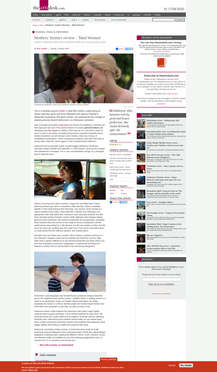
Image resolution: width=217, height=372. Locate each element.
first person (99, 19)
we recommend (118, 19)
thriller (62, 110)
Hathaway (63, 125)
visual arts (119, 14)
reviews (36, 19)
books (157, 14)
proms (86, 19)
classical (76, 14)
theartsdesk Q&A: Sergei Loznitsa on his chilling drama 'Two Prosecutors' (164, 225)
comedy (98, 14)
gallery (62, 19)
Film (41, 25)
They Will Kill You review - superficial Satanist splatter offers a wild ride (163, 247)
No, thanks (186, 365)
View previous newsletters (161, 293)
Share (119, 49)
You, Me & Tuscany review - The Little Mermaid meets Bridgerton (163, 156)
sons (53, 127)
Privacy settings (108, 359)
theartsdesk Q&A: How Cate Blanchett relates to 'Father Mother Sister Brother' (166, 132)
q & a (74, 19)
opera (58, 14)
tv (128, 14)
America (123, 193)
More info (33, 370)
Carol (111, 179)
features (50, 19)
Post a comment (42, 361)
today (35, 14)
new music (47, 14)
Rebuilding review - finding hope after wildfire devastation (163, 121)
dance (108, 14)
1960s (112, 193)
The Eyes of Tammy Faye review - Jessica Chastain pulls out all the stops (121, 160)
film (66, 14)
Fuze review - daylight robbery (160, 202)
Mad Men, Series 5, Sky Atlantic (120, 154)
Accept (172, 365)
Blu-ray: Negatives (155, 235)
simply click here (172, 94)
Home (35, 25)
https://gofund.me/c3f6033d (162, 51)
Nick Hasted (42, 48)
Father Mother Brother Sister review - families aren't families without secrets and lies (165, 145)
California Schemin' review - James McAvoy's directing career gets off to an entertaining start (164, 179)
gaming (136, 14)
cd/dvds (147, 14)
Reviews (112, 190)
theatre (87, 14)
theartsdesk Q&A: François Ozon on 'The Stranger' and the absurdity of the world (164, 192)
